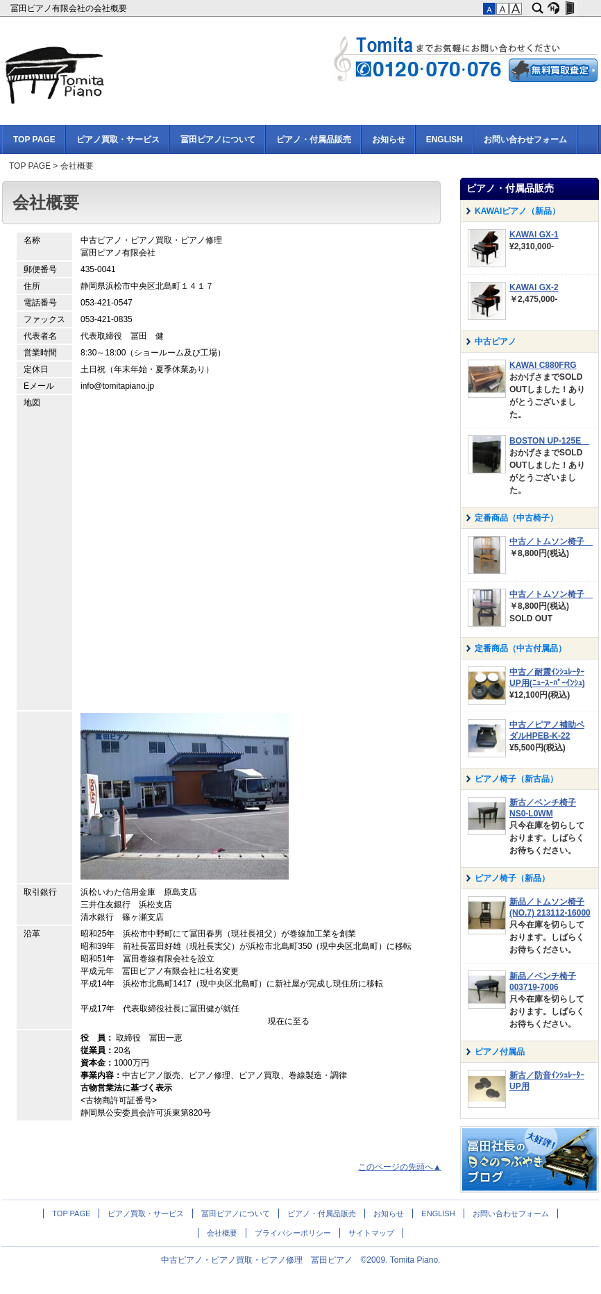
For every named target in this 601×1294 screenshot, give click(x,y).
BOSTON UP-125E (549, 441)
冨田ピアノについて (217, 139)
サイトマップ (371, 1233)
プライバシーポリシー (293, 1233)
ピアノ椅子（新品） (512, 878)
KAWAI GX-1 (534, 235)
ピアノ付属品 (500, 1052)
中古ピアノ (495, 341)
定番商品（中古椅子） (516, 518)
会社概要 (222, 1233)
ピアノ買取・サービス (118, 139)
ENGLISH (444, 139)
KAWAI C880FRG (543, 365)
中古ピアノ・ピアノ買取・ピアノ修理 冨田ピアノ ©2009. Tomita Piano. (301, 1260)
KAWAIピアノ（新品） (517, 211)
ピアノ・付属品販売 (313, 139)
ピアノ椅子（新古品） (516, 779)
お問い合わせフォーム (525, 139)
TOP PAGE (34, 139)
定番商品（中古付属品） (520, 648)
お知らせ (388, 139)
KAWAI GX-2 (534, 287)
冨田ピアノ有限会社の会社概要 (69, 8)
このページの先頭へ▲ (399, 1167)
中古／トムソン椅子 (551, 541)
